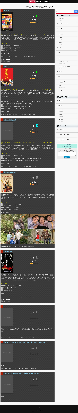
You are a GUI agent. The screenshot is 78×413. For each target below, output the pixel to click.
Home (39, 407)
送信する (66, 157)
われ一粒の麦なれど (10, 120)
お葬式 (6, 66)
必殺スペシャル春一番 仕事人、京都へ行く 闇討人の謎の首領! (22, 373)
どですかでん (8, 10)
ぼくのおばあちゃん (10, 172)
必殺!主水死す (8, 251)
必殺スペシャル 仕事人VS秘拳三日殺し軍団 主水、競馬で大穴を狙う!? (24, 342)
